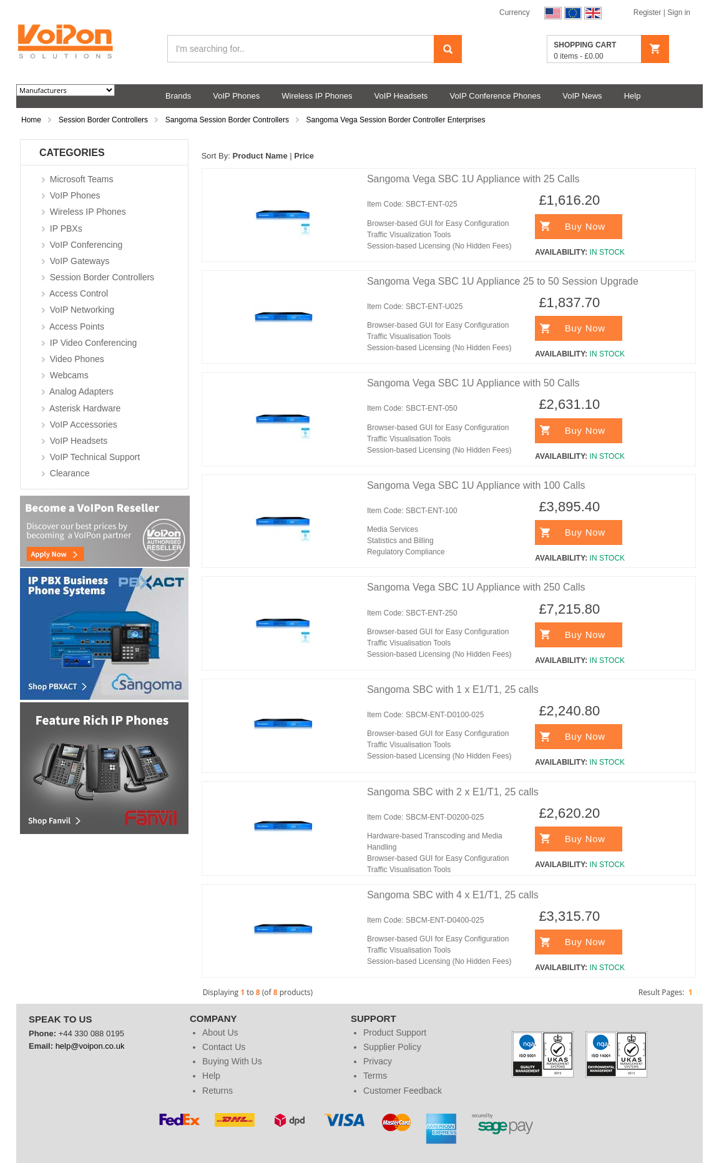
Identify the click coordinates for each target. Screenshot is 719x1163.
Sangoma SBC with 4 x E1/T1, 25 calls (453, 895)
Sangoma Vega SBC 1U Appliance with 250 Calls (476, 587)
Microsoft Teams (82, 179)
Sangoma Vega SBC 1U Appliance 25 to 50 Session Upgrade (502, 281)
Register (648, 12)
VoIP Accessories (83, 424)
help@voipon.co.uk (90, 1046)
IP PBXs (66, 228)
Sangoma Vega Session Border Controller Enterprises (396, 119)
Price (304, 155)
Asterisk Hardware (84, 408)
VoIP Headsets (78, 441)
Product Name (259, 155)
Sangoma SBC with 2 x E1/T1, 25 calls (453, 792)
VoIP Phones (75, 195)
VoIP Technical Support (95, 457)
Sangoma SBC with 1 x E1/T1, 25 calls (453, 689)
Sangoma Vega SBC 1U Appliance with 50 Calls (473, 383)
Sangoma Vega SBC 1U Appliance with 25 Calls (473, 179)
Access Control (78, 293)
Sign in (678, 12)
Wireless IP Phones (88, 212)
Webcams (69, 375)
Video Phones (77, 359)
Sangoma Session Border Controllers (227, 119)
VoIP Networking (82, 310)
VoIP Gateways (79, 261)
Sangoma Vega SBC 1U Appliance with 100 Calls (476, 485)
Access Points (76, 326)
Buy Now (585, 226)
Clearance (70, 473)
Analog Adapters (81, 391)
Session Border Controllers (103, 119)
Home (31, 119)
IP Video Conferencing (93, 343)
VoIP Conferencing (86, 245)
